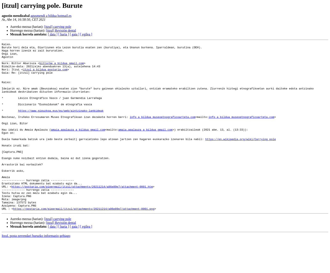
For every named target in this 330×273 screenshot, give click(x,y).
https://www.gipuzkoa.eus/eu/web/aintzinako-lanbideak (61, 124)
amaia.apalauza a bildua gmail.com (78, 147)
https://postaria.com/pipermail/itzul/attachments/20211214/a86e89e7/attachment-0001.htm (82, 216)
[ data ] (52, 34)
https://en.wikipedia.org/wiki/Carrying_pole (240, 159)
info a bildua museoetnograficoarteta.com (162, 132)
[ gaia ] (74, 34)
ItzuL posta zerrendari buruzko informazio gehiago (36, 269)
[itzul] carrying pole (57, 26)
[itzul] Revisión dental (61, 30)
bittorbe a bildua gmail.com (61, 67)
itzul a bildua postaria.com (45, 75)
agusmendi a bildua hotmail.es (51, 16)
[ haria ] (63, 34)
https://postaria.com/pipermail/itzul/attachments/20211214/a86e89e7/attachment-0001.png (83, 242)
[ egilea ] (86, 34)
